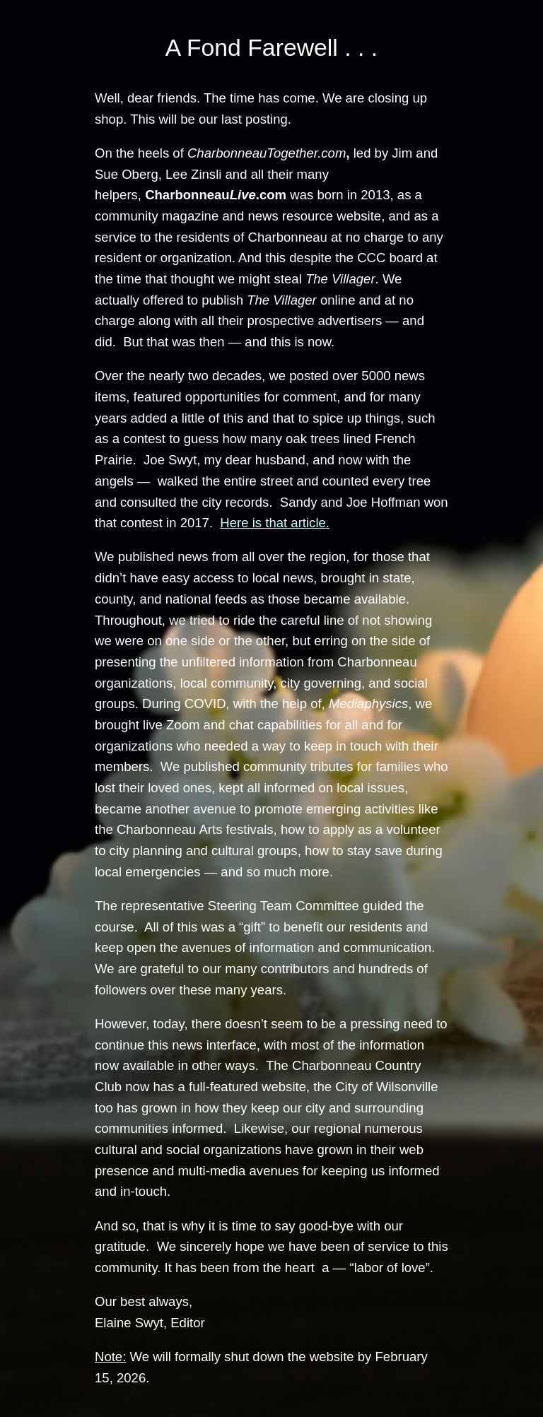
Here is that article (272, 522)
